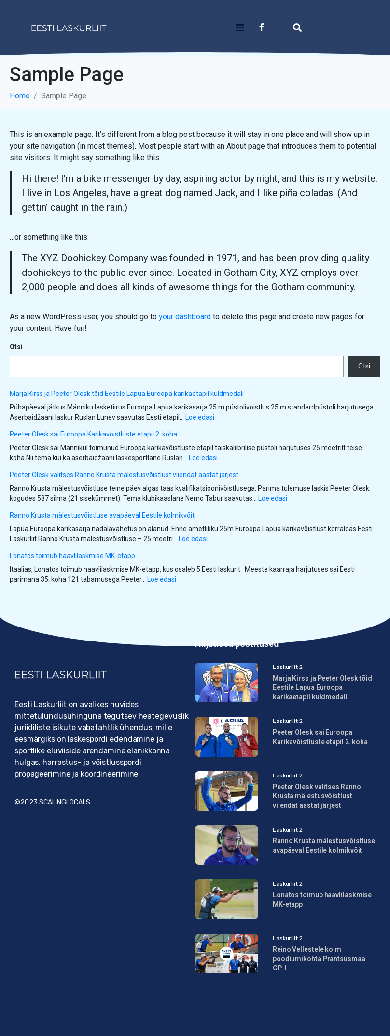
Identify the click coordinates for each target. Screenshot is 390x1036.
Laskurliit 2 (288, 667)
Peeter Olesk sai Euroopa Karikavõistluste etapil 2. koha (93, 434)
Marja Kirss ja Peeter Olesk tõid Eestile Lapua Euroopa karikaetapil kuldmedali (127, 393)
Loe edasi (199, 417)
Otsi (16, 347)
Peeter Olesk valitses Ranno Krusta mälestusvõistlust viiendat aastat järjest (124, 474)
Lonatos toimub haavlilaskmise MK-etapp (72, 555)
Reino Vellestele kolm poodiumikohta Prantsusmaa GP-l (319, 958)
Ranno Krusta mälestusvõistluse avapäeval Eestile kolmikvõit (102, 515)
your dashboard (185, 316)
